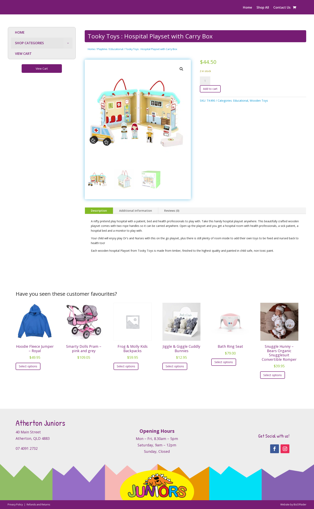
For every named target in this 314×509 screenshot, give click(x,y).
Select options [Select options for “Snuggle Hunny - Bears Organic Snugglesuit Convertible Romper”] (272, 375)
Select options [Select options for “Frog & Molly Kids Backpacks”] (126, 366)
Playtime (102, 49)
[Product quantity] (205, 80)
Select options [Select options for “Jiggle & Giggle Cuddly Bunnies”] (175, 366)
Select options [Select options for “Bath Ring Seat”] (223, 362)
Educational (116, 49)
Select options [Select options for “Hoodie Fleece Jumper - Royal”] (28, 366)
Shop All (263, 8)
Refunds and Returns (38, 504)
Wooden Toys (259, 100)
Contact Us (282, 8)
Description (99, 210)
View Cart (42, 68)
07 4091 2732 (27, 448)
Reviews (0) (171, 210)
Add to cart (210, 89)
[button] (181, 69)
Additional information (135, 210)
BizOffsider (300, 504)
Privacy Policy (15, 504)
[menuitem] (41, 32)
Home (247, 8)
